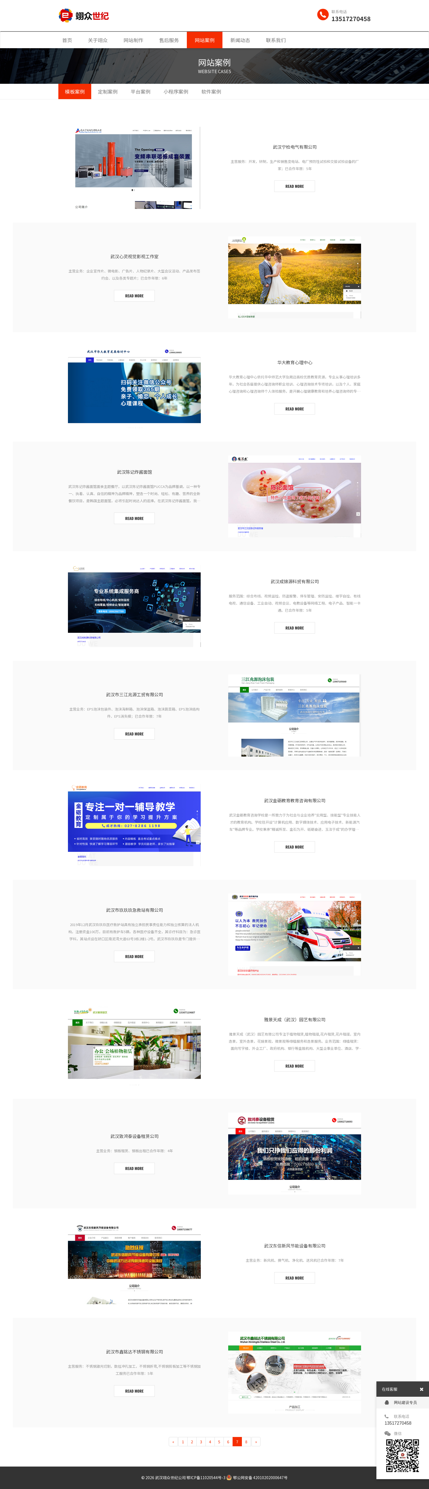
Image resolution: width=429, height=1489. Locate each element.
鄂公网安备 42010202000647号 (257, 1477)
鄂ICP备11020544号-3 (206, 1477)
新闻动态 (240, 40)
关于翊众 (98, 40)
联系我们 (276, 40)
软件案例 (211, 91)
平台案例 (140, 91)
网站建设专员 (401, 1402)
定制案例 (108, 91)
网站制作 (133, 40)
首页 (67, 40)
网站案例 (204, 40)
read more (294, 186)
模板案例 (75, 91)
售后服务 (169, 40)
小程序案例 (176, 91)
